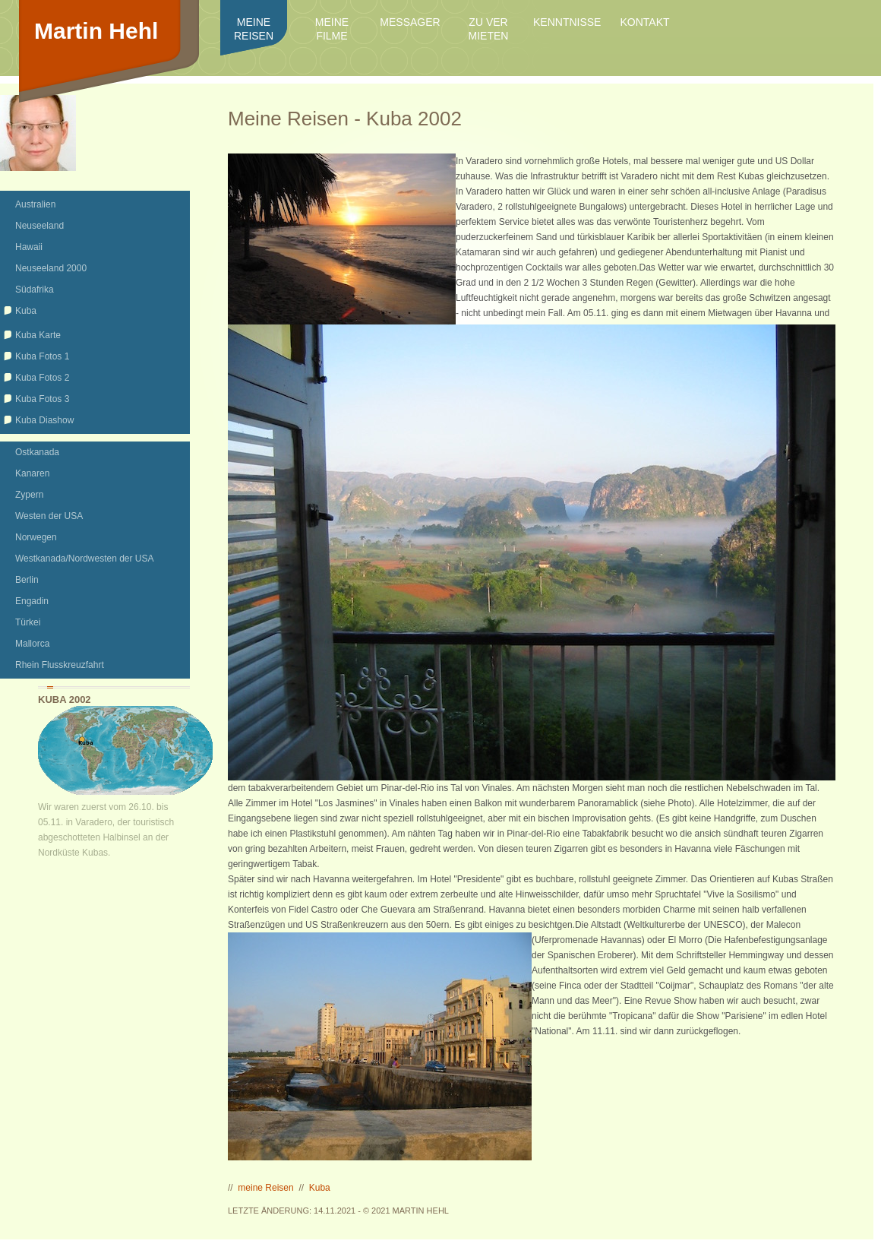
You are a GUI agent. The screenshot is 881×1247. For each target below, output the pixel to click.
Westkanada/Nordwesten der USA (84, 558)
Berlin (27, 579)
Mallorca (32, 643)
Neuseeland (39, 225)
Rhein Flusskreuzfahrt (59, 665)
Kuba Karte (38, 335)
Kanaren (32, 473)
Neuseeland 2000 (51, 268)
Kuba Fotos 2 (42, 377)
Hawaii (29, 247)
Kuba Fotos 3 (42, 399)
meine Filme (332, 29)
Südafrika (34, 289)
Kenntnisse (566, 22)
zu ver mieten (489, 29)
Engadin (32, 601)
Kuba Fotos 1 (42, 356)
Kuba (25, 310)
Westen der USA (49, 516)
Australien (35, 204)
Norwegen (36, 537)
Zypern (29, 494)
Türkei (27, 622)
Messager (410, 22)
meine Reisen (253, 29)
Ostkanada (37, 452)
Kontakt (644, 22)
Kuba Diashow (44, 420)
